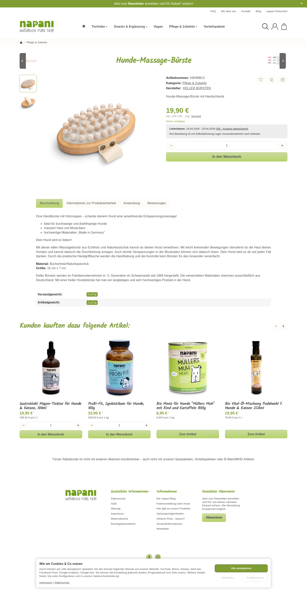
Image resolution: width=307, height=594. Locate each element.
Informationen (166, 492)
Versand (196, 116)
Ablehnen (228, 577)
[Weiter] (283, 326)
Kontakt (245, 11)
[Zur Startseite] (40, 26)
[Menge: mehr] (282, 145)
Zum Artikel (187, 434)
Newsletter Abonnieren (218, 492)
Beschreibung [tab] (49, 203)
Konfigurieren (255, 577)
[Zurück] (276, 326)
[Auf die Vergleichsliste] (271, 79)
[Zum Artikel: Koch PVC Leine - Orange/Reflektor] (31, 61)
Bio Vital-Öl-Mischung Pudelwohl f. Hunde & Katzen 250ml (254, 406)
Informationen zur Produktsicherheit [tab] (91, 203)
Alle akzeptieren (241, 568)
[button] (28, 83)
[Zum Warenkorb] (284, 26)
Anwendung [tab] (131, 203)
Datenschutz (62, 582)
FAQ (213, 11)
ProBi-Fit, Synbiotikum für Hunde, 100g (116, 406)
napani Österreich (276, 11)
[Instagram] (158, 557)
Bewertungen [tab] (156, 203)
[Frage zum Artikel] (282, 79)
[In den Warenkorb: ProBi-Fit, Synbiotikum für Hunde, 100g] (119, 434)
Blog (258, 11)
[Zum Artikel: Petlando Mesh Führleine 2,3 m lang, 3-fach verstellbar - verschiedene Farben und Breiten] (275, 61)
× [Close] (301, 3)
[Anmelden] (274, 26)
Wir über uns (228, 11)
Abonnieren (214, 518)
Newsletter (136, 3)
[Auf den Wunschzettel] (260, 79)
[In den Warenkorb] (226, 157)
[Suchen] (265, 26)
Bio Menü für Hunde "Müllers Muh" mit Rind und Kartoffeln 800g (185, 406)
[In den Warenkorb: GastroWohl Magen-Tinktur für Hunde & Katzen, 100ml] (51, 434)
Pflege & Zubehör (194, 83)
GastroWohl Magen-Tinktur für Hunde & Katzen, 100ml (50, 406)
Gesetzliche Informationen (129, 492)
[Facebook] (149, 557)
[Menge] (226, 145)
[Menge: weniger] (171, 145)
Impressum (45, 582)
